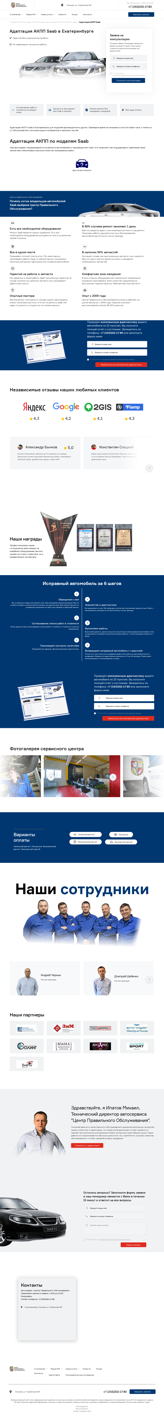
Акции (74, 14)
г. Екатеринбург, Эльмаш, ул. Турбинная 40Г (42, 1307)
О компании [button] (15, 14)
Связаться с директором (87, 1145)
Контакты (87, 14)
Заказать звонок (141, 14)
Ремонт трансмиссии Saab (45, 22)
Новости (62, 14)
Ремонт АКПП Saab (68, 22)
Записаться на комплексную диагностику (121, 364)
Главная (13, 22)
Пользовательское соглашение (80, 1375)
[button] (149, 468)
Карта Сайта (54, 1375)
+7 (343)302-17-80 (140, 6)
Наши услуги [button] (47, 14)
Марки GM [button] (31, 14)
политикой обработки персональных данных (129, 75)
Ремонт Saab (25, 22)
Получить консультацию (128, 80)
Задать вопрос (133, 1245)
